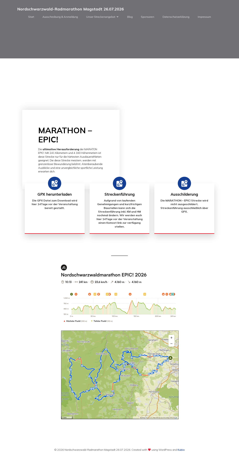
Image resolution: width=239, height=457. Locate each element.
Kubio (181, 450)
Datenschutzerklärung (175, 17)
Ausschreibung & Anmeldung (60, 17)
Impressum (204, 17)
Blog (130, 17)
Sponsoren (147, 17)
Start (31, 17)
